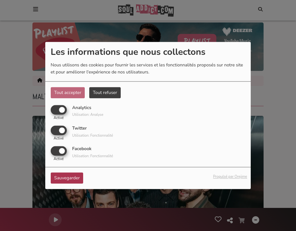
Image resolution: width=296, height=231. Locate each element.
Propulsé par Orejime (230, 177)
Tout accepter (67, 93)
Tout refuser (105, 93)
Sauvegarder (67, 178)
